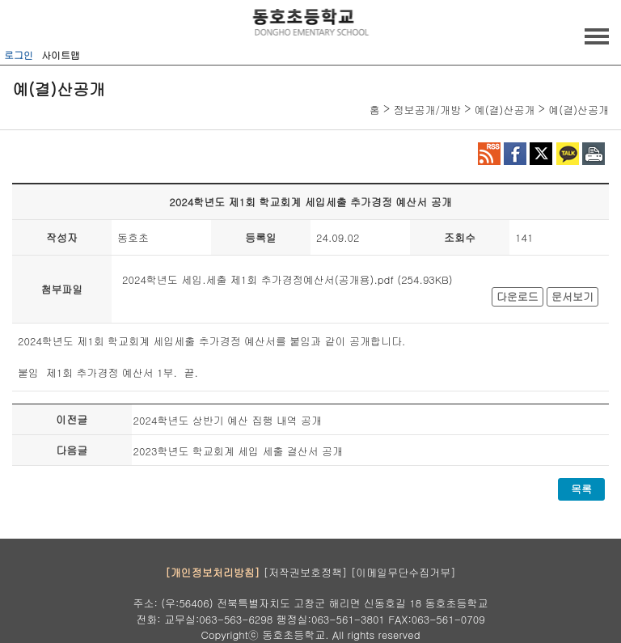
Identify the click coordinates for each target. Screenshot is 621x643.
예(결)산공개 (505, 109)
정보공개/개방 (426, 109)
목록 (581, 489)
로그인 (18, 54)
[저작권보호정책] (306, 571)
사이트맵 (60, 54)
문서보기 (572, 296)
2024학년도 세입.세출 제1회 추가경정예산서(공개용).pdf (258, 279)
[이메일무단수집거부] (403, 571)
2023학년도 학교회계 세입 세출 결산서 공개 (238, 451)
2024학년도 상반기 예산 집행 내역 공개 (228, 420)
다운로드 (517, 296)
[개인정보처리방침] (212, 571)
